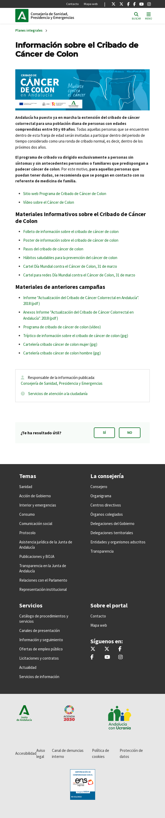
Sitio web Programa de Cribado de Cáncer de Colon (64, 193)
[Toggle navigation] (148, 15)
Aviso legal (40, 753)
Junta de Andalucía (21, 15)
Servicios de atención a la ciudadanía (58, 393)
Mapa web (91, 4)
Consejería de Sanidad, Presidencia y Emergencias (62, 383)
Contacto (72, 4)
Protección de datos (131, 753)
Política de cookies (100, 753)
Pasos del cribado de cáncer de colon (53, 248)
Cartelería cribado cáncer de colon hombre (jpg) (62, 353)
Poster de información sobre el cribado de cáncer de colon (70, 240)
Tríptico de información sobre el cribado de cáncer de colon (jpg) (75, 335)
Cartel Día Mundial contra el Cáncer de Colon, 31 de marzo (70, 266)
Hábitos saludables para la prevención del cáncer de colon (70, 257)
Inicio (66, 15)
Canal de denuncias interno (68, 753)
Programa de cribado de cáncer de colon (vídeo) (62, 326)
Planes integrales (28, 30)
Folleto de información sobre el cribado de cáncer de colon (71, 231)
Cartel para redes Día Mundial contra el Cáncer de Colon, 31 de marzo (79, 274)
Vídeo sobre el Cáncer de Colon (48, 202)
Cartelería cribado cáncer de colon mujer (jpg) (60, 344)
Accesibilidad (25, 753)
